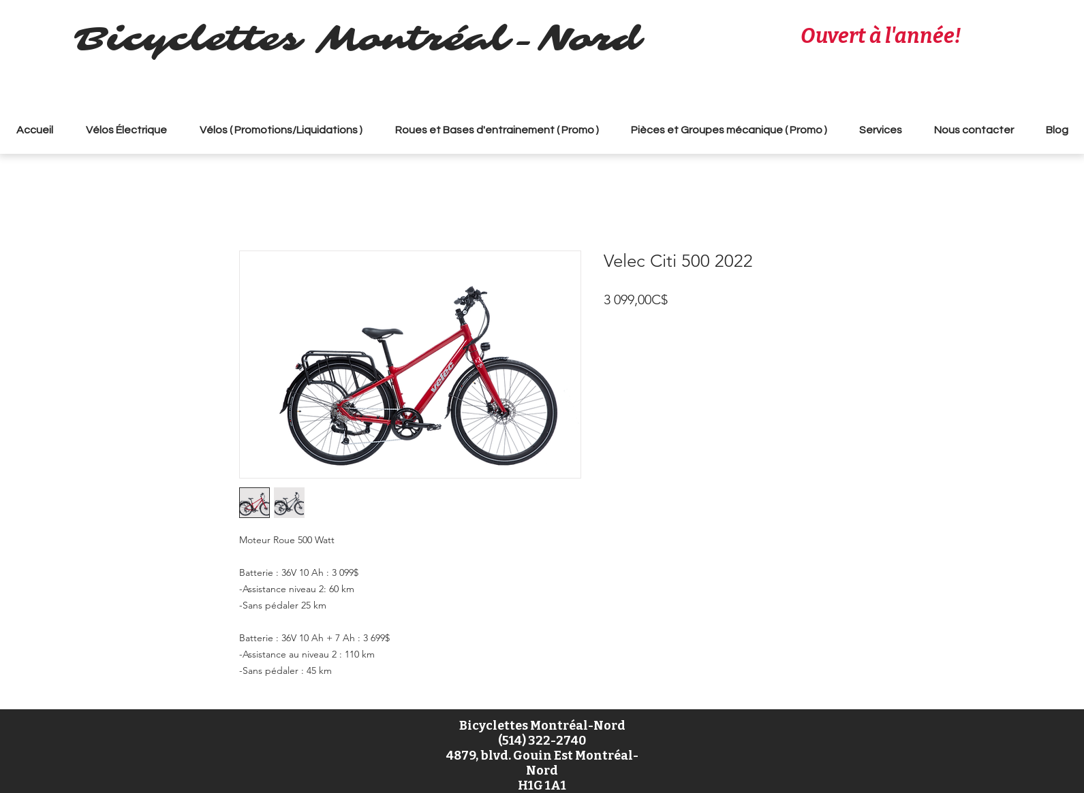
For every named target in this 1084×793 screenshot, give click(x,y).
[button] (281, 130)
